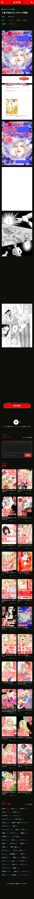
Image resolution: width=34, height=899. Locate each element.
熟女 (17, 871)
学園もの (7, 836)
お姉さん (26, 857)
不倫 (15, 864)
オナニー (25, 864)
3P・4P (14, 833)
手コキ (24, 861)
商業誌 (13, 9)
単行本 (18, 20)
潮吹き (24, 843)
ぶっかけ (7, 850)
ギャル (6, 861)
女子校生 (7, 815)
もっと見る (29, 804)
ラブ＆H (6, 826)
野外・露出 (15, 847)
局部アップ (7, 871)
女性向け (24, 20)
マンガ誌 (18, 836)
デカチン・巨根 (19, 850)
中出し (6, 812)
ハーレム (26, 875)
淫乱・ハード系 (21, 829)
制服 (5, 833)
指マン (6, 875)
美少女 (6, 822)
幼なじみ (7, 857)
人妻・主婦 (19, 819)
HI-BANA (17, 2)
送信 (28, 455)
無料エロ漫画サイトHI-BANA (19, 883)
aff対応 (17, 812)
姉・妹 (14, 843)
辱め (5, 843)
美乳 (15, 840)
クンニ (6, 864)
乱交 (15, 861)
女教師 (15, 875)
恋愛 (5, 847)
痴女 (24, 854)
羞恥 (16, 857)
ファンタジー (8, 829)
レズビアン (11, 20)
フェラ (17, 815)
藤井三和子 (11, 16)
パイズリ (25, 840)
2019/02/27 (12, 24)
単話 (6, 808)
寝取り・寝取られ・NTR (20, 822)
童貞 (16, 868)
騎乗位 (24, 833)
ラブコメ (7, 868)
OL (5, 854)
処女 (16, 826)
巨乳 (15, 808)
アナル (6, 840)
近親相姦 (14, 854)
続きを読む (17, 406)
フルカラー (7, 819)
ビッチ (26, 871)
